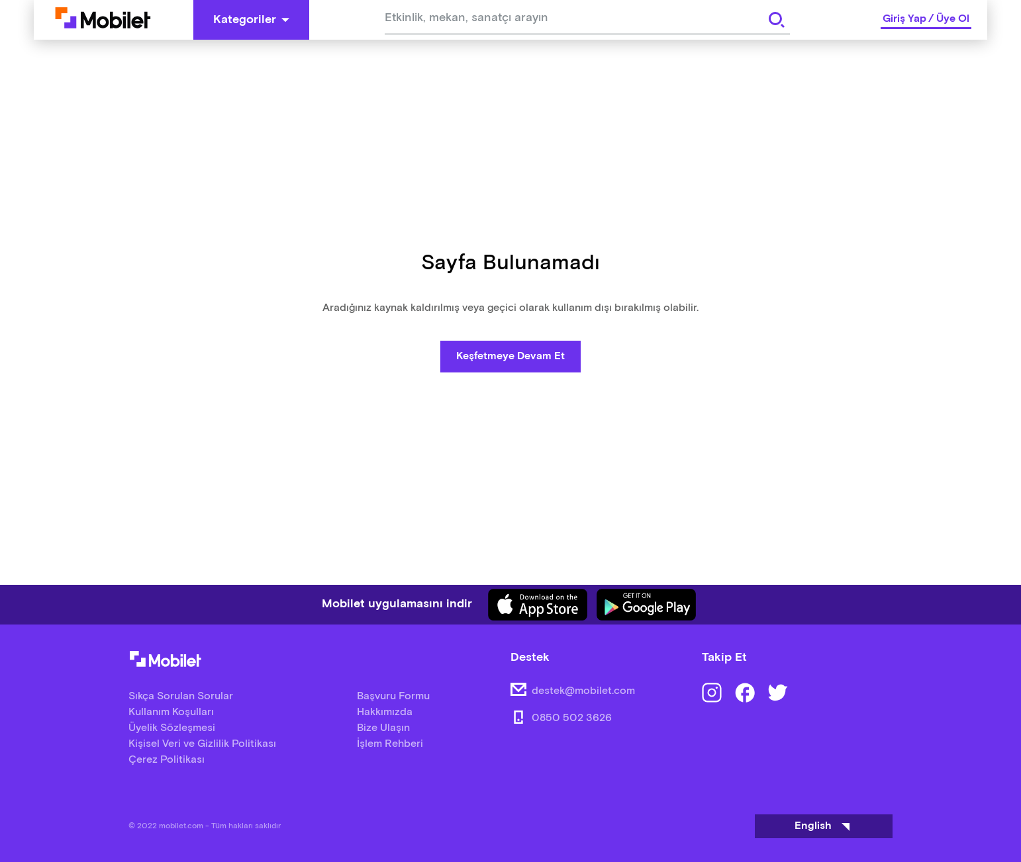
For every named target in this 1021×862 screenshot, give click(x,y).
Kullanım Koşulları (171, 712)
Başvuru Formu (393, 696)
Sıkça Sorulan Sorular (180, 696)
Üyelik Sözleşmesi (171, 728)
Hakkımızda (385, 712)
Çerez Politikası (166, 760)
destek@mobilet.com (583, 691)
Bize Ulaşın (383, 728)
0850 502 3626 (572, 718)
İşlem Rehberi (390, 744)
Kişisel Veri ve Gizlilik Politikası (202, 744)
